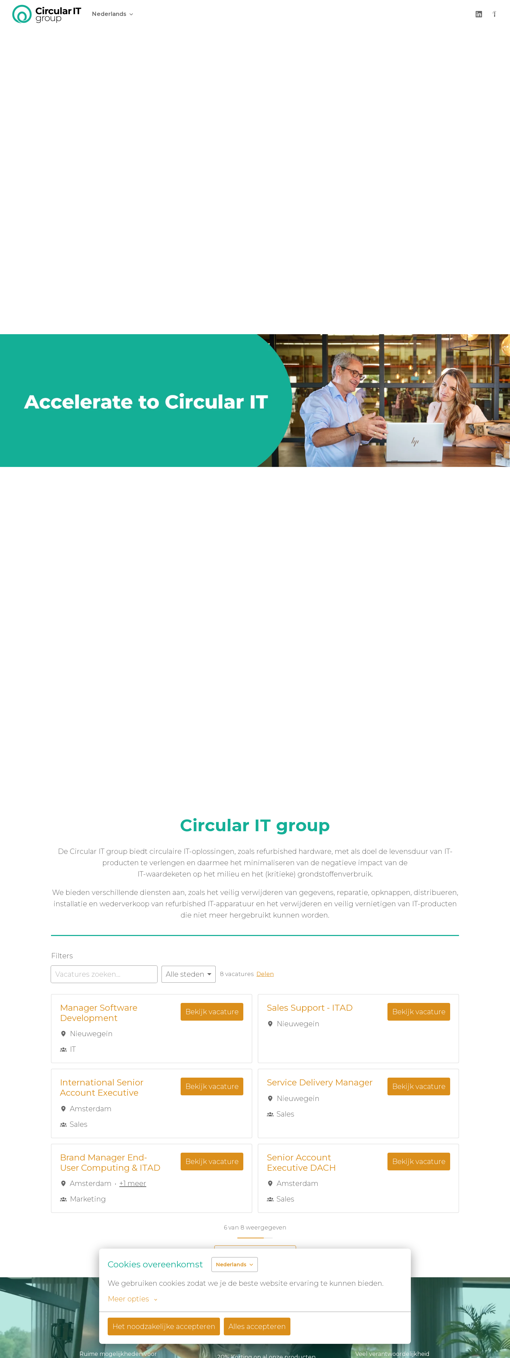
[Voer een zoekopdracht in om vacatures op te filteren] (104, 974)
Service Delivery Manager (320, 1083)
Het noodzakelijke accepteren (163, 1326)
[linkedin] (479, 14)
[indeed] (494, 14)
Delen (265, 974)
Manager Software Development (98, 1013)
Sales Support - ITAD (310, 1008)
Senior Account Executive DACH (301, 1163)
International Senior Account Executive (101, 1088)
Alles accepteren (257, 1326)
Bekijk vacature (212, 1012)
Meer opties (132, 1299)
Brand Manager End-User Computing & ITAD (110, 1163)
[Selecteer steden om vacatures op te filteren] (189, 974)
